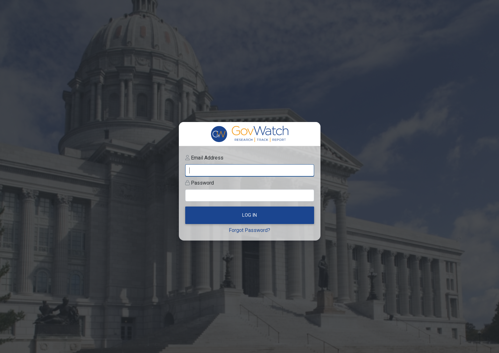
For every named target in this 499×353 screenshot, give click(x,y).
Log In (249, 215)
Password (202, 183)
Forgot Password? (249, 230)
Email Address (207, 158)
